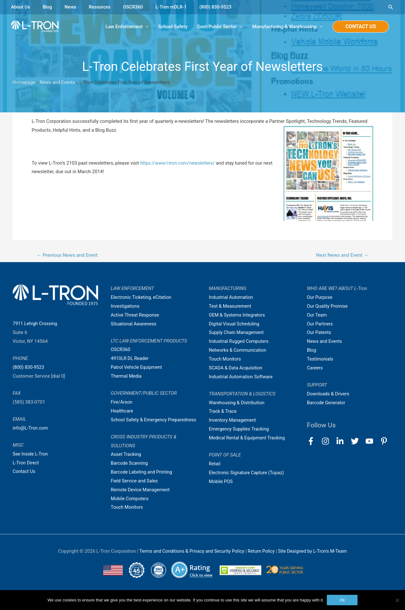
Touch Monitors (127, 516)
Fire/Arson (122, 403)
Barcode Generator (326, 403)
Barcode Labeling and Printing (142, 481)
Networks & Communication (238, 351)
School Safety (172, 27)
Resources (101, 7)
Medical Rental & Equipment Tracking (248, 438)
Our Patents (319, 333)
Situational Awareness (134, 324)
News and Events (58, 82)
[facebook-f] (314, 442)
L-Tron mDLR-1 (174, 7)
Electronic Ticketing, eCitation (142, 298)
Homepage (24, 82)
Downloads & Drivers (329, 394)
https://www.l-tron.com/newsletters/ (178, 163)
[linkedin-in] (343, 442)
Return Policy (262, 560)
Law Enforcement (124, 27)
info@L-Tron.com (31, 428)
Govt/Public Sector (217, 27)
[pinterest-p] (385, 442)
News (71, 7)
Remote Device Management (141, 499)
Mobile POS (221, 482)
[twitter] (357, 442)
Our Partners (320, 324)
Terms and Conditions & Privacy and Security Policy (190, 560)
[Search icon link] (391, 7)
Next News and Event (341, 256)
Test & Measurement (230, 307)
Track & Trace (223, 412)
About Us (21, 7)
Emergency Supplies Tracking (240, 429)
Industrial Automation (231, 298)
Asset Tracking (126, 464)
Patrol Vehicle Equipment (137, 368)
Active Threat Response (136, 315)
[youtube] (372, 442)
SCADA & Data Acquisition (236, 368)
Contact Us (24, 472)
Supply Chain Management (237, 333)
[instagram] (328, 442)
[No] (397, 600)
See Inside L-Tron (31, 454)
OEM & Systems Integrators (238, 315)
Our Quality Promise (328, 307)
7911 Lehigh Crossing (36, 324)
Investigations (125, 307)
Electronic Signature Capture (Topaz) (247, 473)
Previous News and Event (68, 256)
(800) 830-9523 (219, 7)
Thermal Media (126, 377)
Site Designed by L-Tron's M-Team (314, 560)
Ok (342, 600)
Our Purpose (320, 298)
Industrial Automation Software (242, 377)
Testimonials (320, 359)
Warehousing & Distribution (237, 403)
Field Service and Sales (135, 490)
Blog (48, 7)
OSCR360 (135, 7)
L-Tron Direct (26, 463)
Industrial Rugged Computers (239, 342)
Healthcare (122, 411)
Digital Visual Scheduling (235, 324)
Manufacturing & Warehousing (284, 27)
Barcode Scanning (130, 472)
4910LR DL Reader (130, 359)
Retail (215, 464)
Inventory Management (233, 421)
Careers (315, 368)
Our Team (317, 315)
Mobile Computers (130, 508)
